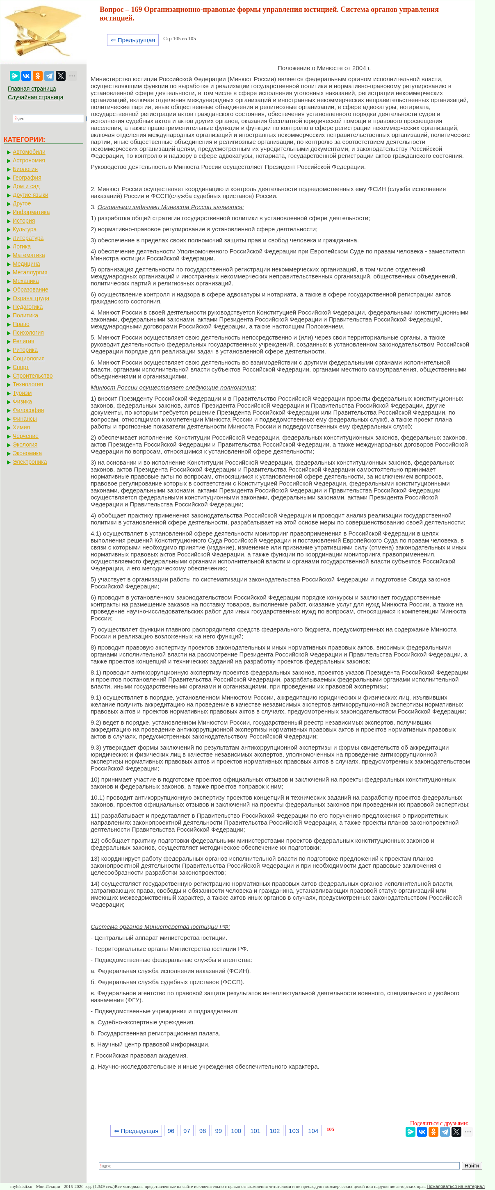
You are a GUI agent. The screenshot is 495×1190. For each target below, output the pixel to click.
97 (186, 1130)
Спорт (21, 367)
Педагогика (28, 306)
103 (294, 1130)
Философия (28, 410)
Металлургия (30, 272)
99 (218, 1130)
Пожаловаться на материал (455, 1186)
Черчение (26, 436)
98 (202, 1130)
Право (21, 324)
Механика (26, 281)
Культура (24, 229)
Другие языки (30, 194)
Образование (30, 289)
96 (170, 1130)
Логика (22, 246)
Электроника (30, 461)
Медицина (26, 263)
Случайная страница (36, 97)
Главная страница (32, 88)
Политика (25, 315)
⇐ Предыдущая (133, 39)
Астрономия (29, 160)
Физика (22, 401)
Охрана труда (31, 298)
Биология (25, 169)
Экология (25, 444)
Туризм (22, 393)
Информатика (31, 212)
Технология (28, 384)
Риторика (25, 350)
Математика (29, 255)
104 (313, 1130)
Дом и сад (26, 186)
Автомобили (29, 151)
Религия (23, 341)
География (27, 177)
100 (236, 1130)
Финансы (25, 418)
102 (274, 1130)
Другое (22, 203)
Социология (29, 358)
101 (255, 1130)
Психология (28, 332)
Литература (28, 238)
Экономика (27, 453)
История (24, 220)
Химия (21, 427)
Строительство (32, 375)
